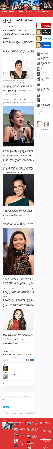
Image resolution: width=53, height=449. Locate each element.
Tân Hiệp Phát (21, 11)
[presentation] (11, 403)
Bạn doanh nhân (45, 11)
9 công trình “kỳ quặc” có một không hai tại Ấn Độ (22, 423)
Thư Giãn (9, 15)
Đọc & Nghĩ (4, 15)
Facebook (40, 113)
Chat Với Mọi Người (29, 11)
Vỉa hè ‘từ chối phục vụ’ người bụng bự (16, 374)
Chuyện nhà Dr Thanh (13, 11)
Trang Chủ (4, 11)
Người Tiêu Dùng (37, 11)
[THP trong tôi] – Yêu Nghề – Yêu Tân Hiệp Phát (34, 436)
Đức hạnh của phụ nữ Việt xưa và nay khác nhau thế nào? (34, 447)
